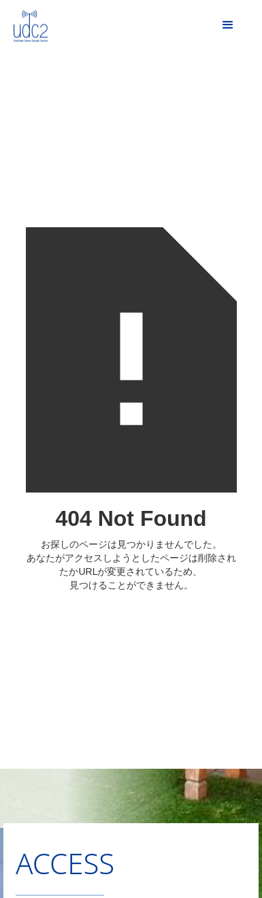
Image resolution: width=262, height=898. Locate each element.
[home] (24, 23)
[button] (228, 25)
